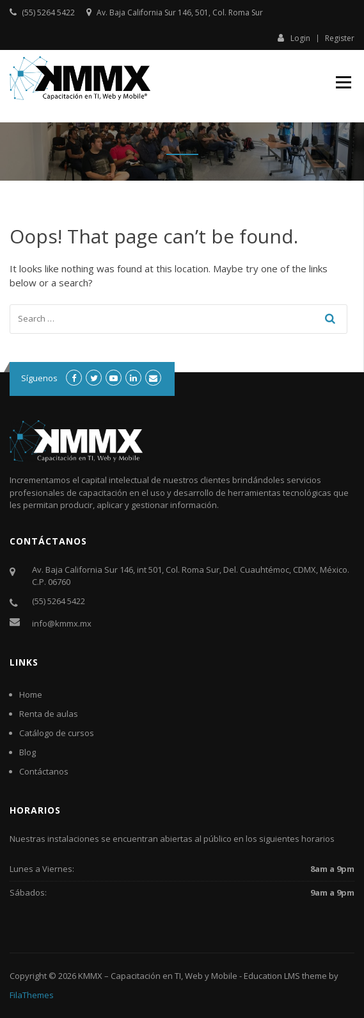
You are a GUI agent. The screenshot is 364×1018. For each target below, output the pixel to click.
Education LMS (272, 975)
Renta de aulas (48, 713)
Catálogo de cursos (56, 733)
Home (30, 694)
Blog (27, 752)
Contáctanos (43, 771)
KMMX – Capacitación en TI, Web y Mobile (157, 975)
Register (339, 38)
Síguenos (39, 378)
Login (294, 37)
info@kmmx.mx (61, 623)
